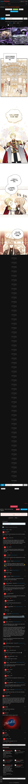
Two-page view (9, 9)
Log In (25, 1)
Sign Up (21, 1)
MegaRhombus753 (8, 750)
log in (6, 523)
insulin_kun (18, 760)
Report (21, 9)
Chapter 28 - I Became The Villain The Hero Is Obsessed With (7, 756)
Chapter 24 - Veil (17, 762)
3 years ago (8, 562)
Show (9, 518)
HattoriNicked (7, 760)
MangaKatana (16, 782)
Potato (17, 750)
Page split (15, 9)
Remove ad (3, 488)
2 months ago (6, 757)
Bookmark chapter (14, 11)
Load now (15, 258)
